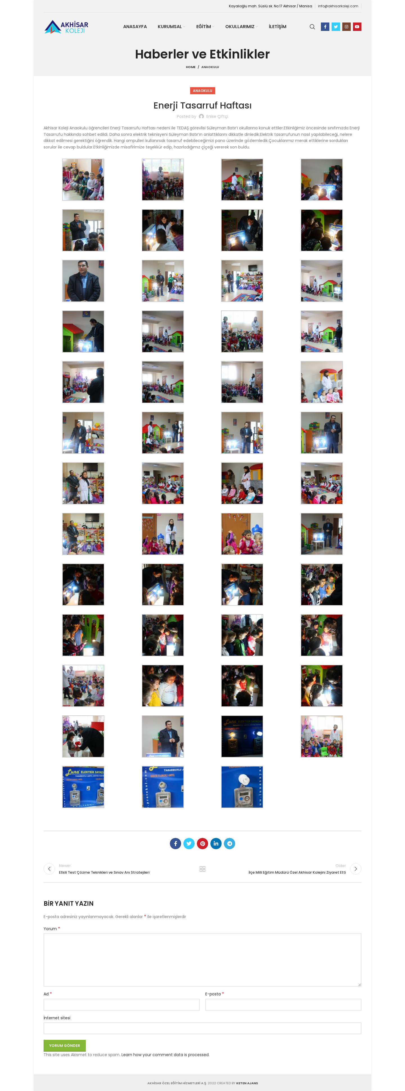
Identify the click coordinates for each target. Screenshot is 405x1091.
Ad (48, 994)
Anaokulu (210, 67)
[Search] (312, 26)
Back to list (202, 868)
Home (190, 67)
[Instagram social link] (346, 26)
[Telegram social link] (229, 843)
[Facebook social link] (325, 26)
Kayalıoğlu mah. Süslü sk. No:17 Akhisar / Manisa (270, 6)
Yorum (52, 929)
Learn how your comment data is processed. (166, 1055)
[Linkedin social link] (216, 843)
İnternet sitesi (57, 1018)
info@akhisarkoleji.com (338, 6)
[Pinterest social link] (202, 843)
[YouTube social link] (357, 26)
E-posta (214, 994)
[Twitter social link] (336, 26)
